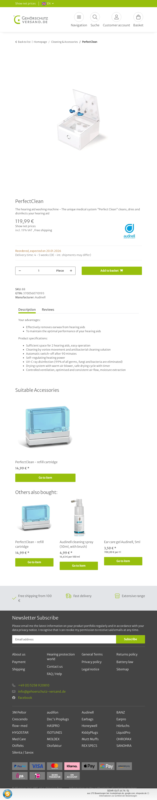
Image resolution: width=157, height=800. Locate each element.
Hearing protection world (61, 656)
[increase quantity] (71, 271)
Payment (19, 662)
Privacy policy (92, 662)
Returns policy (126, 654)
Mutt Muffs (90, 739)
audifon (52, 712)
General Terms (92, 654)
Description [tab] (27, 309)
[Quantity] (38, 271)
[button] (95, 19)
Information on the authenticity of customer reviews (103, 788)
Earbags (87, 719)
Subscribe (130, 639)
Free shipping (43, 230)
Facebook (25, 698)
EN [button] (46, 3)
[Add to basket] (18, 54)
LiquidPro (123, 732)
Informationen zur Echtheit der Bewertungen (118, 796)
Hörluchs (123, 726)
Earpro (121, 719)
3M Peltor (19, 712)
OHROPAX (123, 739)
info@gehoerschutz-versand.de (42, 691)
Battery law (124, 662)
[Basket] (138, 19)
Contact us (55, 666)
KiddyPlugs (90, 732)
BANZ (120, 712)
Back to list (24, 42)
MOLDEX (53, 739)
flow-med (19, 726)
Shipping (18, 669)
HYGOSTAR (20, 732)
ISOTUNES (54, 732)
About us (18, 654)
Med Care (19, 739)
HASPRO (53, 726)
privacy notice (28, 630)
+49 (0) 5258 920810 (33, 685)
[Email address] (64, 639)
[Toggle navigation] (79, 17)
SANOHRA (124, 746)
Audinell (88, 712)
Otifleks (18, 746)
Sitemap (122, 669)
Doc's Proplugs (58, 719)
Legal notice (90, 669)
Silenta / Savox (22, 752)
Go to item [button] (45, 477)
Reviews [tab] (48, 309)
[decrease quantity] (19, 271)
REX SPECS (89, 746)
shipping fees (53, 788)
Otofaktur (54, 746)
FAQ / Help (54, 674)
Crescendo (20, 719)
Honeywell (89, 726)
